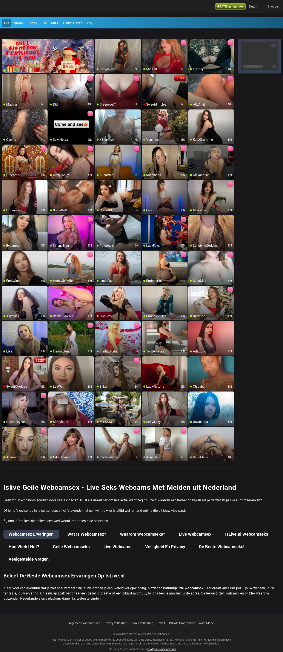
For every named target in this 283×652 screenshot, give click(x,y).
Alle (6, 23)
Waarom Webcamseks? (142, 526)
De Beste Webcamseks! (221, 538)
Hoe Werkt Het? (24, 538)
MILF (55, 23)
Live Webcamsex (195, 526)
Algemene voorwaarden (84, 615)
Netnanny (198, 635)
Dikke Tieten (72, 23)
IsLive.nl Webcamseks (246, 526)
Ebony (32, 23)
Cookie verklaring (142, 615)
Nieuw (18, 23)
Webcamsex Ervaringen (31, 526)
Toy (89, 23)
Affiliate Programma (181, 615)
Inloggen (274, 8)
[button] (256, 8)
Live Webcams (117, 538)
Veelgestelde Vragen (29, 551)
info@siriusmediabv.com (161, 641)
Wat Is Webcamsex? (86, 526)
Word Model (206, 615)
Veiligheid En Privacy (165, 538)
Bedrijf (161, 615)
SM (44, 23)
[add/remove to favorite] (98, 34)
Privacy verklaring (115, 615)
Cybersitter (213, 635)
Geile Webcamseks (71, 538)
